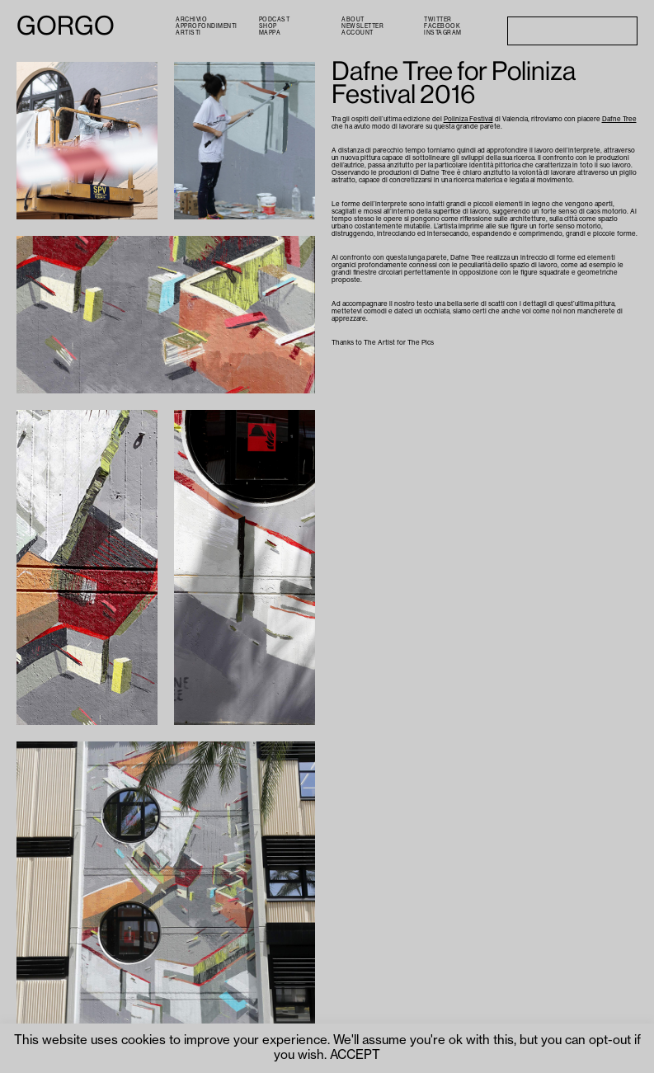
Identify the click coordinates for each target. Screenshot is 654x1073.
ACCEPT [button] (355, 1055)
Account (357, 32)
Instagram (443, 32)
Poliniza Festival (468, 119)
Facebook (442, 26)
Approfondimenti (207, 26)
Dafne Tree (619, 119)
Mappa (270, 32)
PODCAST (274, 19)
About (353, 19)
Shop (268, 26)
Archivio (191, 19)
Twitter (438, 19)
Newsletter (362, 26)
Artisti (188, 32)
